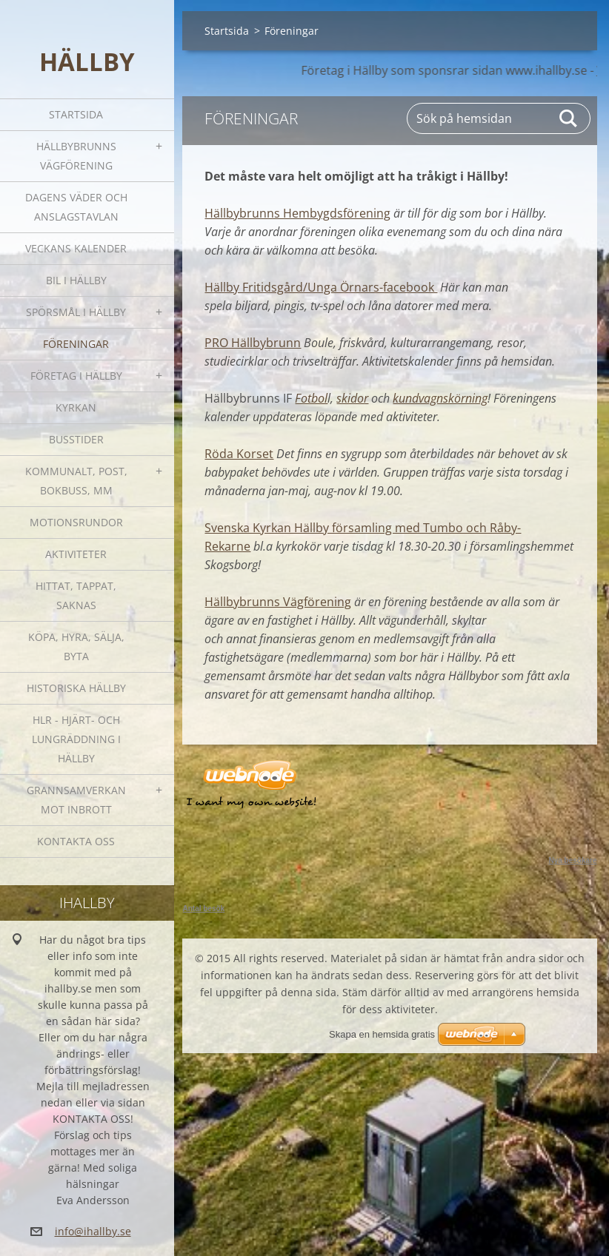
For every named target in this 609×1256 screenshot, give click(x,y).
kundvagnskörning (440, 398)
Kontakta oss (76, 841)
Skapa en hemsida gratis (382, 1034)
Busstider (76, 439)
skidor (352, 398)
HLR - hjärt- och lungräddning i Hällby (76, 739)
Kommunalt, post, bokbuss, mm (76, 480)
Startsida (76, 114)
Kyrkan (76, 407)
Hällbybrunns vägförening (76, 155)
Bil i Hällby (76, 280)
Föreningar (76, 344)
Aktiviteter (76, 554)
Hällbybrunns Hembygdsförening (297, 213)
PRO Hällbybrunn (252, 343)
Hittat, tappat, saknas (76, 595)
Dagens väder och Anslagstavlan (76, 207)
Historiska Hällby (76, 688)
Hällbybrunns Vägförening (277, 602)
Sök (569, 118)
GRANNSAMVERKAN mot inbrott (76, 799)
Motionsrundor (76, 522)
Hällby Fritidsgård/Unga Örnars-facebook (320, 287)
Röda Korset (238, 454)
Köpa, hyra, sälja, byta (76, 646)
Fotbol (311, 398)
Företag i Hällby (76, 376)
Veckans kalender (76, 248)
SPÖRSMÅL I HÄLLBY (76, 312)
